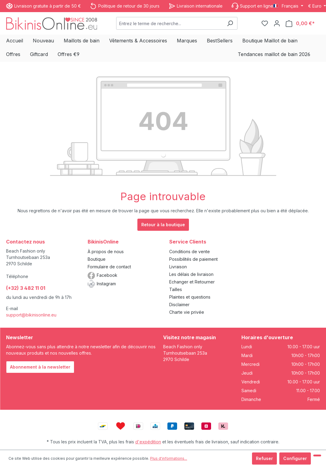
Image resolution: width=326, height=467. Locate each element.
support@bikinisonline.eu (31, 314)
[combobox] (169, 23)
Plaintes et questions (189, 297)
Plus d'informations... (168, 458)
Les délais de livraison (191, 274)
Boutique (97, 259)
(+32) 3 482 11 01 (25, 288)
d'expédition (148, 441)
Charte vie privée (186, 312)
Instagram (106, 283)
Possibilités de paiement (193, 259)
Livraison (178, 266)
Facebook (107, 275)
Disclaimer (179, 304)
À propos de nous (106, 251)
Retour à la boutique (163, 224)
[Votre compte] (277, 23)
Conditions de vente (189, 251)
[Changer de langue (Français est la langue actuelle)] (288, 6)
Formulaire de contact (109, 266)
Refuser (264, 458)
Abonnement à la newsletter (40, 366)
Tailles (175, 289)
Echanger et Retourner (192, 281)
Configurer (295, 458)
